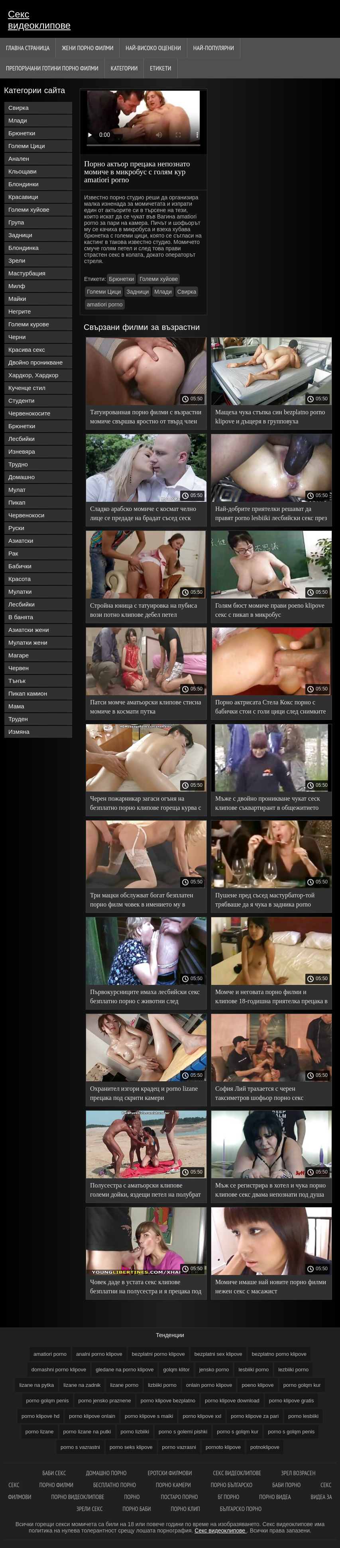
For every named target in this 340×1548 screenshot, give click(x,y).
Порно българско (232, 1485)
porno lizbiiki (135, 1432)
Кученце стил (26, 387)
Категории (124, 68)
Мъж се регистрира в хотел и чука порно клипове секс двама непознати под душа (270, 1190)
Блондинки (23, 184)
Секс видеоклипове (39, 20)
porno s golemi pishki (183, 1432)
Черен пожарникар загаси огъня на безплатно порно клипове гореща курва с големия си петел (145, 804)
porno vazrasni (179, 1447)
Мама (16, 706)
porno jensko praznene (105, 1401)
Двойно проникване (35, 362)
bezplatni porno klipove (158, 1354)
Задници (20, 235)
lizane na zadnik (81, 1385)
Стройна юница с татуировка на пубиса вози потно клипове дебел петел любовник (143, 611)
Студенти (21, 400)
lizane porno (124, 1385)
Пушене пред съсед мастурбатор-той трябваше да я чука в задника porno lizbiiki (264, 901)
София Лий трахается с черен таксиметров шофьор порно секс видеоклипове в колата (259, 1094)
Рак (13, 553)
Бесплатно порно (114, 1485)
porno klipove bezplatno (168, 1401)
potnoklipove (264, 1447)
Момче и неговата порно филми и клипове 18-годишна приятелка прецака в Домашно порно (271, 997)
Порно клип (185, 1509)
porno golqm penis (47, 1401)
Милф (16, 286)
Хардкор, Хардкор (33, 375)
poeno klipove (257, 1385)
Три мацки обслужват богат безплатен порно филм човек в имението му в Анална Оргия (141, 901)
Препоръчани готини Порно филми (52, 68)
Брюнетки (21, 133)
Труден (18, 719)
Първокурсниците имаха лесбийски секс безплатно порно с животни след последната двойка (145, 997)
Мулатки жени (27, 642)
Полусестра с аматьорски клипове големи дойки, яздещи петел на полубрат (145, 1190)
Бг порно (229, 1497)
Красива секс (26, 349)
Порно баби (137, 1509)
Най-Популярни (213, 48)
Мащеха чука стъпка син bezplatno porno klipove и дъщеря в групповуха (270, 417)
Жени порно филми (87, 48)
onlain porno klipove (209, 1385)
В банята (20, 617)
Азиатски (20, 540)
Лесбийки (21, 438)
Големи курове (28, 324)
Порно (132, 1497)
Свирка (18, 107)
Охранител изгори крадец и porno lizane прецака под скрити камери (144, 1093)
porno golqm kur (302, 1385)
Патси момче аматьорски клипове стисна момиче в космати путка (145, 707)
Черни (17, 336)
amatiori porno (105, 304)
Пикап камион (27, 693)
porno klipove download (232, 1401)
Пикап (17, 502)
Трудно (18, 464)
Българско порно (241, 1509)
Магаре (18, 655)
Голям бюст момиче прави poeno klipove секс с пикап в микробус (269, 610)
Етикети (160, 68)
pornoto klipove (223, 1447)
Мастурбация (26, 273)
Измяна (18, 731)
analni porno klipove (99, 1354)
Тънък (17, 680)
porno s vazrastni (80, 1447)
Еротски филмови (170, 1473)
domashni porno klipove (58, 1370)
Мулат (17, 489)
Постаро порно (179, 1497)
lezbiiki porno (293, 1370)
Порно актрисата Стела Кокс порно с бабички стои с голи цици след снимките (270, 707)
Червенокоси (26, 515)
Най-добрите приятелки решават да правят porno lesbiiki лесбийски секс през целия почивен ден (271, 514)
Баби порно (286, 1485)
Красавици (23, 196)
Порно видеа (275, 1497)
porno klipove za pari (255, 1416)
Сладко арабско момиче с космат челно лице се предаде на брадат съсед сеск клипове (143, 514)
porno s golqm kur (237, 1432)
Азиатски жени (28, 629)
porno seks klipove (131, 1447)
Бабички (19, 566)
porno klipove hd (40, 1416)
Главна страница (27, 48)
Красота (19, 578)
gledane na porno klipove (124, 1370)
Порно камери (173, 1485)
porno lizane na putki (87, 1432)
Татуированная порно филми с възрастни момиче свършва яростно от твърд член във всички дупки (145, 418)
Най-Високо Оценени (153, 48)
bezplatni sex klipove (218, 1354)
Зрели (16, 260)
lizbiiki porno (162, 1385)
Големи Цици (26, 145)
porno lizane (40, 1432)
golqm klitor (176, 1370)
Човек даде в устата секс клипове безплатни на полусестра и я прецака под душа (145, 1288)
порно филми (56, 1485)
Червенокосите (29, 413)
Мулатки (19, 591)
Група (16, 222)
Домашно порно (107, 1473)
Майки (17, 298)
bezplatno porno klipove (279, 1354)
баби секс (54, 1473)
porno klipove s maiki (149, 1416)
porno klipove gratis (291, 1401)
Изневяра (21, 451)
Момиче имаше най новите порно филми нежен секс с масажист (270, 1287)
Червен (18, 668)
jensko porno (214, 1370)
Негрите (19, 311)
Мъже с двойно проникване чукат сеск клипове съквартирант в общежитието (267, 803)
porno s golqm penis (291, 1432)
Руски (16, 527)
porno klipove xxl (202, 1416)
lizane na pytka (36, 1385)
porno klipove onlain (92, 1416)
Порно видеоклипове (77, 1497)
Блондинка (23, 247)
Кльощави (22, 171)
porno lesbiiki (303, 1416)
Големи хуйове (28, 209)
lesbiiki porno (253, 1370)
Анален (18, 158)
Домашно (21, 477)
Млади (17, 120)
